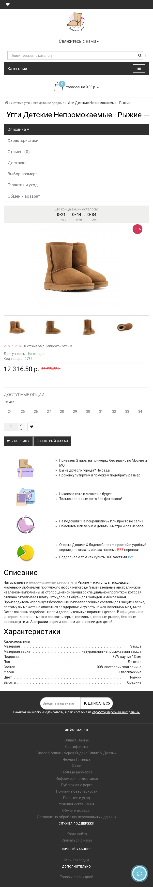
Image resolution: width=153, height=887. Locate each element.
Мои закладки (76, 860)
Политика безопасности (76, 791)
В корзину (18, 441)
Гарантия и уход (23, 184)
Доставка (17, 162)
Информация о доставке (76, 778)
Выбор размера (23, 173)
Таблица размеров (76, 772)
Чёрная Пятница (76, 759)
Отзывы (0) (19, 151)
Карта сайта (76, 834)
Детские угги (20, 103)
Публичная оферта (76, 785)
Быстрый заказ (52, 441)
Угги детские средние (48, 103)
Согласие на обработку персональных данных (76, 817)
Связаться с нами (76, 840)
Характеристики (23, 140)
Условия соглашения (76, 804)
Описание (18, 129)
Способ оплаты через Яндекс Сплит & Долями (77, 753)
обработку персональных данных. (116, 712)
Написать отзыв (58, 346)
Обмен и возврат (24, 196)
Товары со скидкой (76, 877)
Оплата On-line (76, 740)
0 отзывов (32, 346)
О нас (76, 766)
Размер (9, 402)
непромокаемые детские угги (53, 582)
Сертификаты (76, 746)
